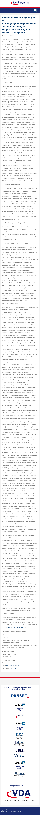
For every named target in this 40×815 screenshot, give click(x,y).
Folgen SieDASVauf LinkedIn (20, 728)
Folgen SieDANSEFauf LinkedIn (20, 709)
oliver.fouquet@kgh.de (12, 665)
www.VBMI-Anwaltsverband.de (14, 627)
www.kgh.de (12, 668)
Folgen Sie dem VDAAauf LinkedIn (20, 767)
